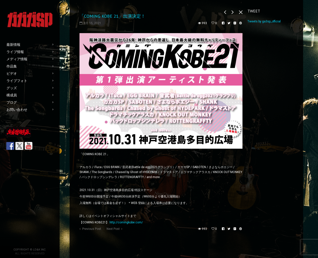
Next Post (113, 229)
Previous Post (91, 229)
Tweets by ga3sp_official (264, 21)
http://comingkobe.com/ (126, 222)
